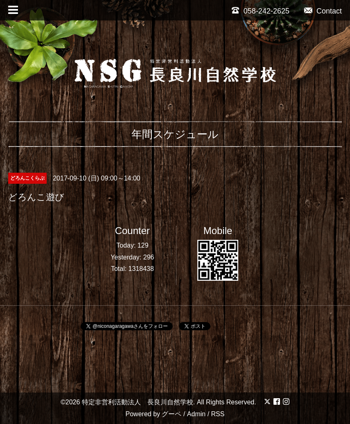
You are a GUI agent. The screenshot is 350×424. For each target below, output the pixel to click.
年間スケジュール (175, 134)
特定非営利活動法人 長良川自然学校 (137, 402)
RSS (218, 413)
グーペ (171, 413)
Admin (196, 413)
